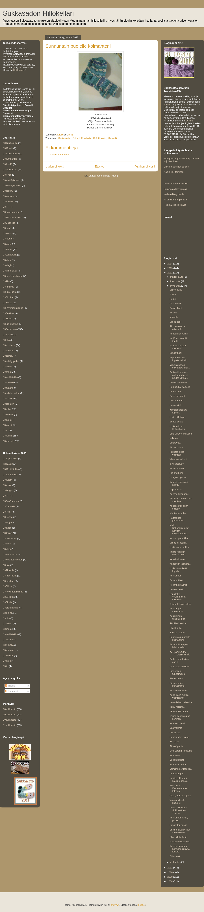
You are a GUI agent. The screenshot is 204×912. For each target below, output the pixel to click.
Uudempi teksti (54, 166)
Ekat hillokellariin (178, 837)
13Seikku (8, 313)
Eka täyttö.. (175, 442)
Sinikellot (174, 741)
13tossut (7, 425)
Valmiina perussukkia (181, 769)
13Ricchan (8, 297)
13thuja (7, 419)
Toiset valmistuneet (180, 841)
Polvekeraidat (177, 468)
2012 (170, 272)
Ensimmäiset (176, 580)
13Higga (7, 238)
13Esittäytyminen (12, 217)
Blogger (141, 905)
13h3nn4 (7, 366)
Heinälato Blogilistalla (175, 204)
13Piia (6, 281)
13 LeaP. (7, 164)
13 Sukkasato (10, 169)
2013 (170, 268)
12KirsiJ (75, 138)
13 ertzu (7, 174)
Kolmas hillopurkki (179, 494)
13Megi (7, 265)
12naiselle (86, 138)
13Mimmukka (10, 270)
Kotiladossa (19, 70)
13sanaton (8, 403)
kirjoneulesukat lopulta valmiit (178, 359)
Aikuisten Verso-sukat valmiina (181, 500)
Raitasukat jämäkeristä (177, 519)
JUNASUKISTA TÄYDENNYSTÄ (180, 653)
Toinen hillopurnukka (180, 604)
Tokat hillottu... (177, 706)
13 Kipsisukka (10, 143)
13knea (7, 371)
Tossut (173, 294)
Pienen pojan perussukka (177, 684)
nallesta (174, 438)
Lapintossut (176, 489)
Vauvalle (174, 317)
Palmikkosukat (177, 396)
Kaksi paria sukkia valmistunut (179, 696)
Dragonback (176, 308)
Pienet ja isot (176, 678)
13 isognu (8, 190)
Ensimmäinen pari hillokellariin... (179, 646)
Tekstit (10, 685)
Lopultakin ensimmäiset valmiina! (177, 597)
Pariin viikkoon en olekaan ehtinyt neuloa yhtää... (179, 375)
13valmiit (7, 435)
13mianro (8, 387)
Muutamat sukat (178, 513)
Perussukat (175, 391)
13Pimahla (8, 286)
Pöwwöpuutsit (177, 746)
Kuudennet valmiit (179, 333)
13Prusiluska (9, 292)
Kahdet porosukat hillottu (179, 483)
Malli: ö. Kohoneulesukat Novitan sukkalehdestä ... (180, 529)
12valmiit (112, 138)
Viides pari (175, 321)
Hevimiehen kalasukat (181, 702)
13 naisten (8, 196)
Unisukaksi (175, 405)
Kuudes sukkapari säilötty (179, 507)
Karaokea (175, 755)
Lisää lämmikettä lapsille (178, 569)
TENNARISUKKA (179, 711)
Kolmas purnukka (179, 538)
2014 (170, 263)
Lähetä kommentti (59, 154)
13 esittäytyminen (12, 185)
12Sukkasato (99, 138)
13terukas (8, 414)
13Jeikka (7, 249)
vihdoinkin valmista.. (180, 563)
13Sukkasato (10, 329)
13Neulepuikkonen (13, 276)
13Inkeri (7, 244)
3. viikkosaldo (177, 463)
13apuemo (8, 350)
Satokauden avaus (179, 737)
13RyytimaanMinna (13, 308)
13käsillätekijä (10, 377)
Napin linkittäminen (174, 172)
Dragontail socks (178, 825)
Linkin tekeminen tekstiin (176, 166)
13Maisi (7, 260)
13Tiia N (7, 334)
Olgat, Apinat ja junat (180, 795)
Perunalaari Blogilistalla (176, 183)
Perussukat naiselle (180, 387)
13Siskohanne (10, 324)
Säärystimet (176, 728)
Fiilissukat (175, 856)
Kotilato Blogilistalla (174, 194)
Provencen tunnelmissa (177, 672)
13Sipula (7, 318)
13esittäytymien (11, 361)
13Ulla (6, 340)
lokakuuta (175, 281)
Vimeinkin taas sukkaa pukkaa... (180, 366)
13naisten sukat (11, 393)
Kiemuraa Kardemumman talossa (179, 788)
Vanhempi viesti (145, 166)
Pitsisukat (175, 732)
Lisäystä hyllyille (178, 477)
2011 (170, 867)
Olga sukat (175, 303)
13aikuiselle (9, 345)
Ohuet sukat (176, 628)
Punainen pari (177, 773)
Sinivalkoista (176, 447)
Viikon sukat (176, 289)
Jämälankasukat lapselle (178, 411)
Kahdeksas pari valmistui (178, 347)
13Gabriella (9, 222)
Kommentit (12, 691)
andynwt (115, 905)
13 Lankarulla (10, 158)
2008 (170, 881)
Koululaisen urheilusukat (177, 617)
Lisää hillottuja (177, 417)
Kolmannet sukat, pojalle (179, 819)
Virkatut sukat (177, 760)
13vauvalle (8, 441)
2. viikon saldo (177, 632)
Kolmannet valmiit (179, 690)
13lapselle (8, 382)
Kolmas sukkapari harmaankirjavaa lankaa (180, 849)
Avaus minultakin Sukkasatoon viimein (178, 810)
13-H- (6, 206)
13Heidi (7, 228)
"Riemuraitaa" (177, 400)
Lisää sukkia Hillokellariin (177, 428)
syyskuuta (175, 285)
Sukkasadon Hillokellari (38, 13)
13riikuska (8, 398)
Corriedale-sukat (178, 382)
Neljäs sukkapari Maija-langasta (179, 779)
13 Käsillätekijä (11, 153)
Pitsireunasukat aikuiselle (178, 328)
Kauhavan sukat (178, 764)
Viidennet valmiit (178, 459)
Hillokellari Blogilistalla (175, 199)
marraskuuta (177, 276)
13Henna (8, 233)
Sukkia (173, 312)
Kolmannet (175, 575)
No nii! (173, 299)
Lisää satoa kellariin (180, 666)
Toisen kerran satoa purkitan (180, 717)
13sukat (7, 409)
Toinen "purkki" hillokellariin (177, 553)
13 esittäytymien (11, 180)
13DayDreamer (11, 212)
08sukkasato (9, 709)
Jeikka (189, 120)
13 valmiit (8, 201)
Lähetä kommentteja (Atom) (103, 175)
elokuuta (175, 862)
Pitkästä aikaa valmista (177, 453)
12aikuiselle (64, 138)
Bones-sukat (176, 421)
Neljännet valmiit (178, 584)
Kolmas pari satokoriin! (176, 610)
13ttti (5, 430)
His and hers (176, 473)
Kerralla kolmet (177, 559)
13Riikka (7, 302)
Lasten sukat (176, 589)
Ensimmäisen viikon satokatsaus (180, 831)
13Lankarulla (9, 254)
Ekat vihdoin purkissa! (181, 433)
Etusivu (99, 166)
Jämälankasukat (178, 623)
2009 (170, 876)
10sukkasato (9, 719)
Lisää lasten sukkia (179, 547)
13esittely (8, 355)
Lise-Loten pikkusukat (181, 750)
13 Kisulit (8, 148)
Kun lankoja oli (177, 723)
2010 (170, 872)
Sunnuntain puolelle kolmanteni (180, 638)
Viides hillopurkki (178, 542)
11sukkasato (9, 725)
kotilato (167, 104)
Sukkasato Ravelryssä (175, 189)
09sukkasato (9, 714)
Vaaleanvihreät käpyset (177, 801)
